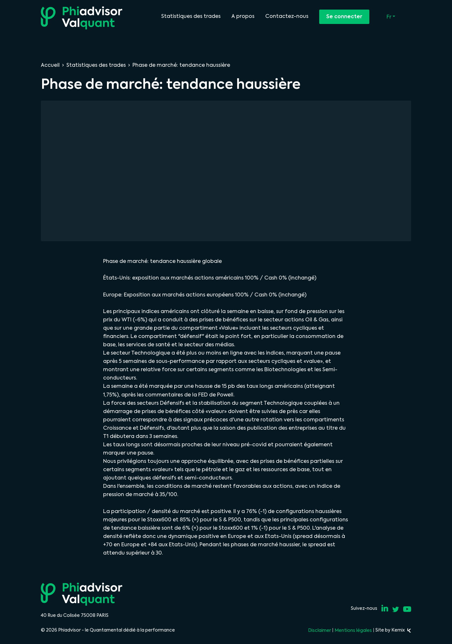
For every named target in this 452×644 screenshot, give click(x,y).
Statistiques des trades (191, 16)
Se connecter (344, 16)
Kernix (401, 630)
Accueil (50, 65)
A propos (242, 16)
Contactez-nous (286, 16)
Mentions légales (353, 630)
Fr (390, 16)
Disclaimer (319, 630)
